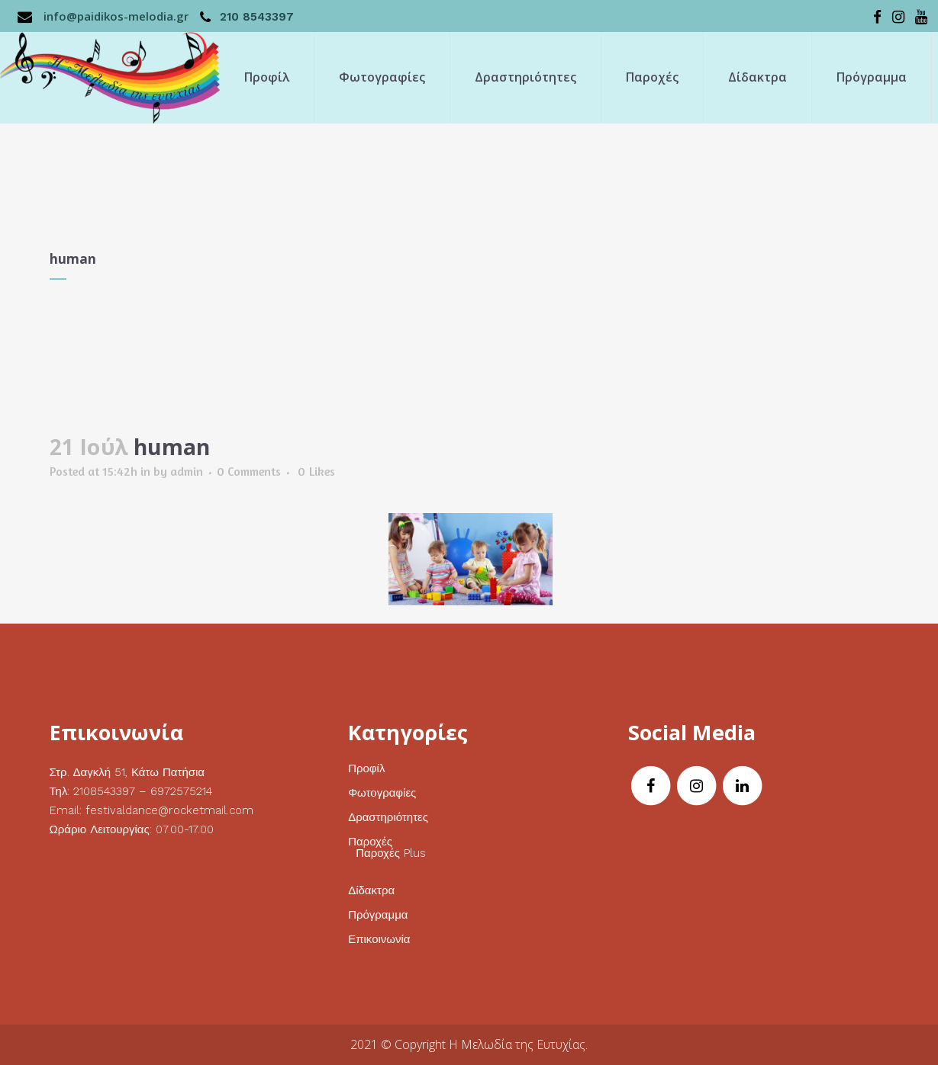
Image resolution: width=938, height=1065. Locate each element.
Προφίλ (366, 769)
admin (186, 471)
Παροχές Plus (391, 853)
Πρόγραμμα (378, 915)
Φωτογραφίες (382, 793)
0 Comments (249, 471)
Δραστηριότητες (388, 817)
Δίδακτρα (371, 891)
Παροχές (370, 842)
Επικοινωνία (379, 939)
